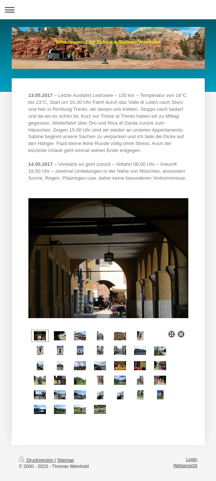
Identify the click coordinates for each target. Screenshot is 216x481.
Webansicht (185, 465)
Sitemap (65, 460)
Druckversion (37, 460)
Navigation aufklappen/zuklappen (108, 9)
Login (191, 459)
